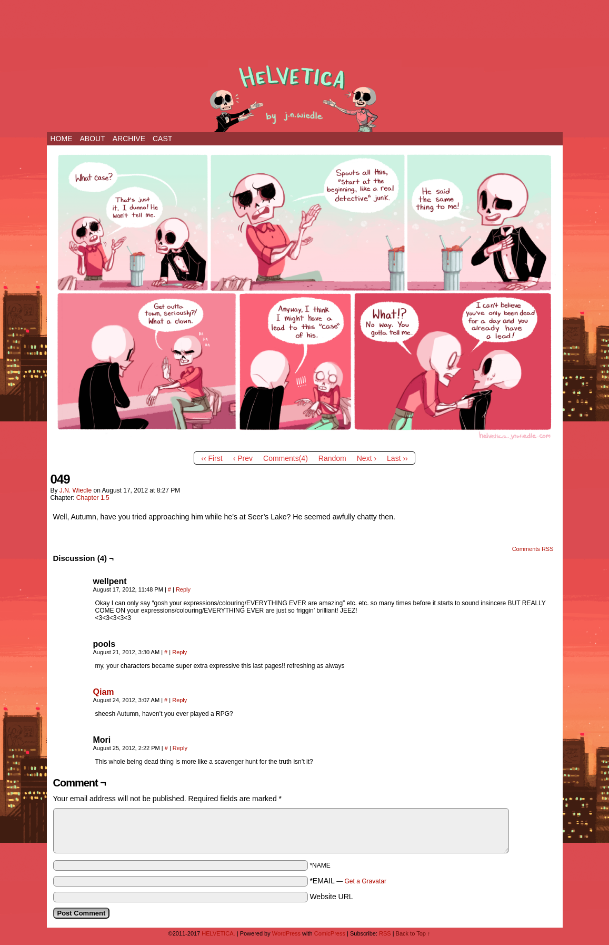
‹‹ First (211, 458)
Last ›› (397, 458)
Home (62, 138)
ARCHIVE (129, 138)
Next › (366, 458)
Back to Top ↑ (413, 933)
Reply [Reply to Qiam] (179, 700)
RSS (385, 933)
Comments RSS (533, 549)
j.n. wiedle (75, 490)
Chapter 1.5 (92, 497)
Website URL (331, 896)
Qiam (103, 691)
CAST (162, 138)
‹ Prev (243, 458)
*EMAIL (348, 881)
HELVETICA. (305, 96)
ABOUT (92, 138)
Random (332, 458)
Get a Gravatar (365, 881)
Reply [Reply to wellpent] (183, 589)
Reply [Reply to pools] (179, 652)
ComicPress (329, 933)
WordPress (286, 933)
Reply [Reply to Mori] (180, 748)
